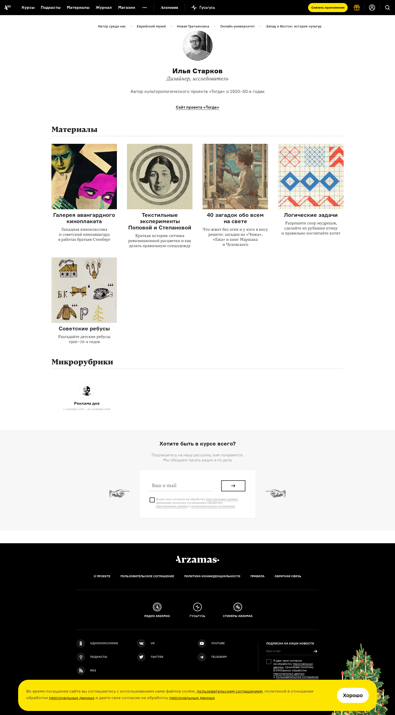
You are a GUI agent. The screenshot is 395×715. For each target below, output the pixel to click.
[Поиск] (387, 8)
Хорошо (353, 695)
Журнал (104, 7)
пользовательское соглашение (213, 506)
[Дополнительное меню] (145, 8)
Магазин (126, 7)
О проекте (102, 576)
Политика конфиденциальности (212, 576)
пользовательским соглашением (229, 691)
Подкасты (50, 7)
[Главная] (197, 559)
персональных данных (71, 697)
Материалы (78, 7)
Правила (257, 576)
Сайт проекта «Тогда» (197, 107)
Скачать (328, 7)
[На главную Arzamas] (7, 7)
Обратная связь (288, 576)
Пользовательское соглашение (147, 576)
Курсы (28, 7)
